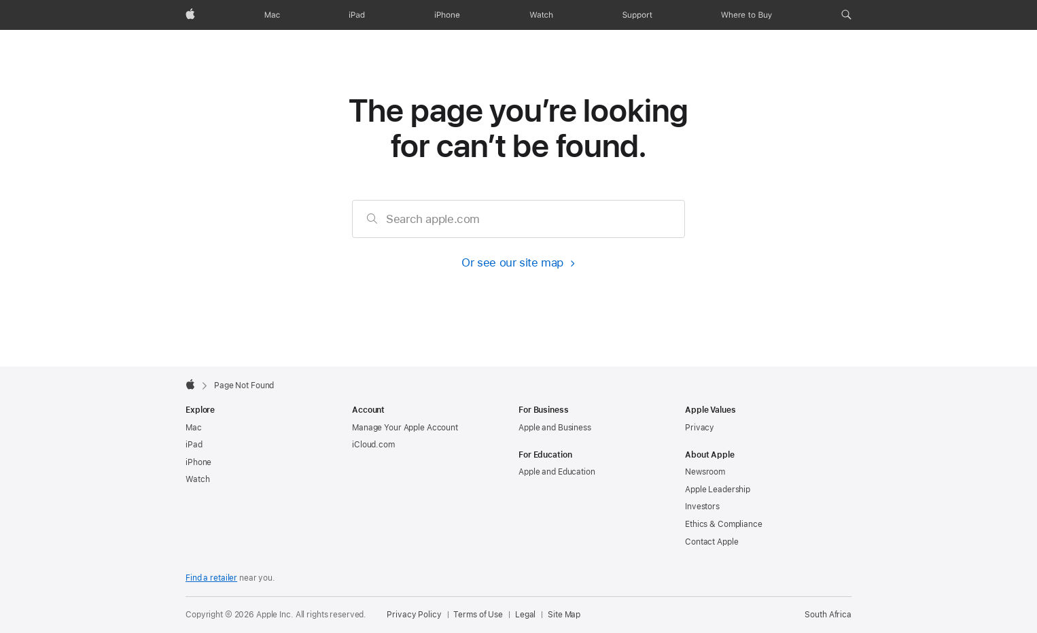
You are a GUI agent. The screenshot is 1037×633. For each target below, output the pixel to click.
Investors (702, 506)
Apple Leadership (717, 489)
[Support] (637, 15)
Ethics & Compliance (723, 524)
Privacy (699, 427)
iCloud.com (373, 444)
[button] (846, 15)
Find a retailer (211, 578)
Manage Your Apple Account (405, 427)
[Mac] (272, 15)
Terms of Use (478, 614)
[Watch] (541, 15)
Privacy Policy (414, 614)
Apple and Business (554, 427)
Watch (197, 479)
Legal (525, 614)
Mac (194, 427)
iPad (194, 444)
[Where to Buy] (746, 15)
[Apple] (190, 15)
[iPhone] (447, 15)
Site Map (564, 614)
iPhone (198, 462)
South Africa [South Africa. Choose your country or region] (828, 614)
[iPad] (356, 15)
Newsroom (705, 472)
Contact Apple (711, 542)
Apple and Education (556, 472)
